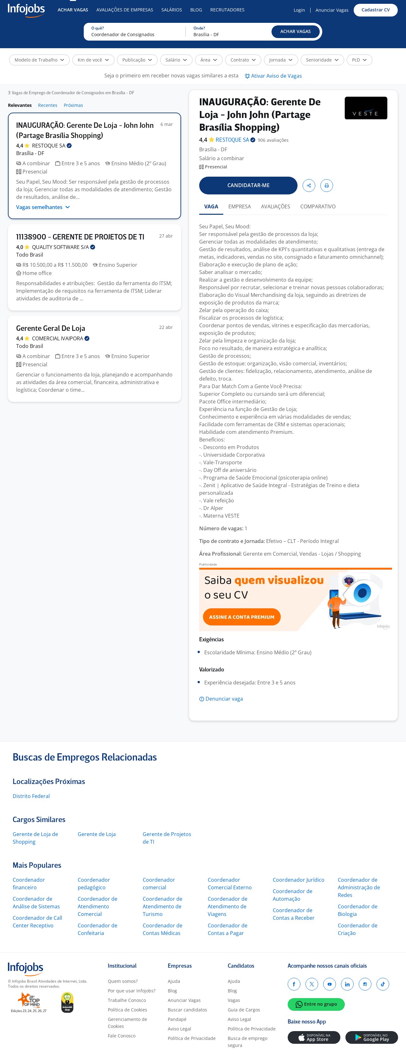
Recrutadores (227, 10)
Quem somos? (123, 981)
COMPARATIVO (318, 206)
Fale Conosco (121, 1036)
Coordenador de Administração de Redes (359, 887)
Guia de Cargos (244, 1010)
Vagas (234, 1000)
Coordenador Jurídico (298, 879)
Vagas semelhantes (43, 207)
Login (299, 10)
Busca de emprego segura (247, 1041)
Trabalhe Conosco (127, 1000)
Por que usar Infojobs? (131, 991)
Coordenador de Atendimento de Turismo (162, 906)
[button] (296, 31)
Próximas (73, 105)
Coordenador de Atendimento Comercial (97, 906)
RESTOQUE (52, 145)
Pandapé (177, 1019)
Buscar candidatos (187, 1010)
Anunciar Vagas (332, 10)
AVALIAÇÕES (275, 206)
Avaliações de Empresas (124, 10)
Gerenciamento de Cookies (127, 1022)
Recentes (47, 105)
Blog (196, 10)
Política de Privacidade (192, 1038)
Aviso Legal (179, 1029)
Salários (171, 10)
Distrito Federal (31, 796)
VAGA (211, 206)
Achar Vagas (73, 10)
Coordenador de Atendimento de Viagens (227, 906)
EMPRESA (239, 206)
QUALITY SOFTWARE (63, 247)
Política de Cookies (127, 1010)
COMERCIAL (60, 338)
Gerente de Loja (97, 834)
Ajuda (174, 981)
